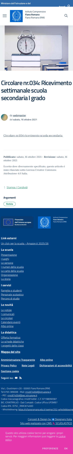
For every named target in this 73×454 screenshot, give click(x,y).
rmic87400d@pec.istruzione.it (22, 395)
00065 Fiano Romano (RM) (37, 388)
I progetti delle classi (12, 346)
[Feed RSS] (20, 377)
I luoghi (5, 259)
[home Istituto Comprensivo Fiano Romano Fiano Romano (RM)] (28, 16)
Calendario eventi (10, 322)
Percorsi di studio (10, 298)
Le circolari (7, 318)
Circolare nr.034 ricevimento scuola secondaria (33, 135)
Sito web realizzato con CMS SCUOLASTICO (46, 423)
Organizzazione (9, 275)
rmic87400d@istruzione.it (38, 392)
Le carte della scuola (12, 271)
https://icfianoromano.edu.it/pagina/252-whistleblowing (45, 409)
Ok (66, 448)
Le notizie (6, 310)
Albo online (7, 326)
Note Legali (28, 365)
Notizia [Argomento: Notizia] (9, 204)
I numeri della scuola (12, 267)
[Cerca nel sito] (66, 16)
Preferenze (50, 448)
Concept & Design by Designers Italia (50, 419)
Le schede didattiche (12, 341)
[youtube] (16, 377)
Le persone (7, 263)
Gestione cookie (10, 371)
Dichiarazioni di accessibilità (56, 365)
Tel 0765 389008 (9, 392)
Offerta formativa (10, 337)
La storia (5, 279)
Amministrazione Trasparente (18, 360)
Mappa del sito (10, 352)
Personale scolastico (12, 294)
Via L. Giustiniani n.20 (11, 388)
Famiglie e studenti (11, 290)
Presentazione (9, 255)
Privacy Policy (9, 365)
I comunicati (7, 314)
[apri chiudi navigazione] (5, 16)
